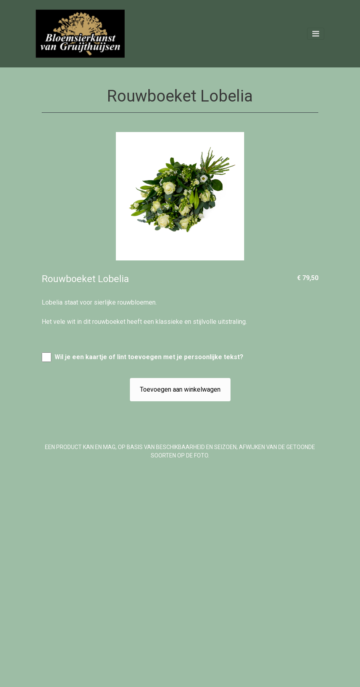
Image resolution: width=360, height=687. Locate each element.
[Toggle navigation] (315, 34)
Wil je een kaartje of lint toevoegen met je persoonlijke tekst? (149, 357)
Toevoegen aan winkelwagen (180, 389)
